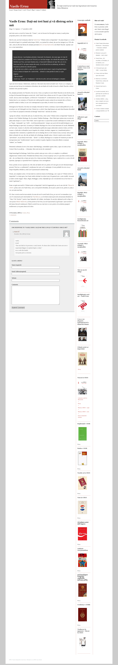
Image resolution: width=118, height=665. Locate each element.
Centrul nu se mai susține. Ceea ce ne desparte (83, 67)
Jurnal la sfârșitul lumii (83, 169)
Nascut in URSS (82, 377)
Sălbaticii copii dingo (82, 118)
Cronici (24, 212)
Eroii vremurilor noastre (82, 416)
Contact (38, 10)
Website (14, 278)
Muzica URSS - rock (83, 411)
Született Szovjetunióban (82, 549)
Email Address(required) (19, 271)
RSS (35, 659)
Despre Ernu (17, 10)
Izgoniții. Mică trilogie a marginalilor (82, 143)
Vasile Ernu (36, 40)
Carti (24, 10)
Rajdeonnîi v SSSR (83, 424)
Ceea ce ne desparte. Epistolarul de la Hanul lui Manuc (83, 321)
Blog (33, 10)
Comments (15, 284)
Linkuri (44, 10)
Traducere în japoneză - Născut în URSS (83, 631)
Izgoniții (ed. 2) (82, 43)
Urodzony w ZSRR (83, 605)
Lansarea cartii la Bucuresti (82, 398)
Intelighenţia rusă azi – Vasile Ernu (83, 295)
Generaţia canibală (83, 20)
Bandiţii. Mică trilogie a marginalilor (82, 194)
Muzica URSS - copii (83, 407)
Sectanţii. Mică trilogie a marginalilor (82, 245)
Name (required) (16, 265)
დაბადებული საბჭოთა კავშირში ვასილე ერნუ (82, 577)
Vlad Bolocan (37, 197)
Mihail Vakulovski (21, 201)
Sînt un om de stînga (82, 270)
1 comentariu (12, 215)
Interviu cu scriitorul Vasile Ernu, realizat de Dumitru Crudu (102, 81)
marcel (16, 232)
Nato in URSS (82, 497)
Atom (40, 659)
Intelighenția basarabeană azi (82, 219)
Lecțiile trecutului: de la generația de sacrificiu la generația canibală (102, 93)
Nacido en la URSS (83, 473)
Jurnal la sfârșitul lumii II (83, 93)
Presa (28, 10)
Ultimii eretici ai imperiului (82, 348)
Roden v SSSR (82, 448)
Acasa (11, 10)
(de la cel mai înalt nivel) (46, 45)
